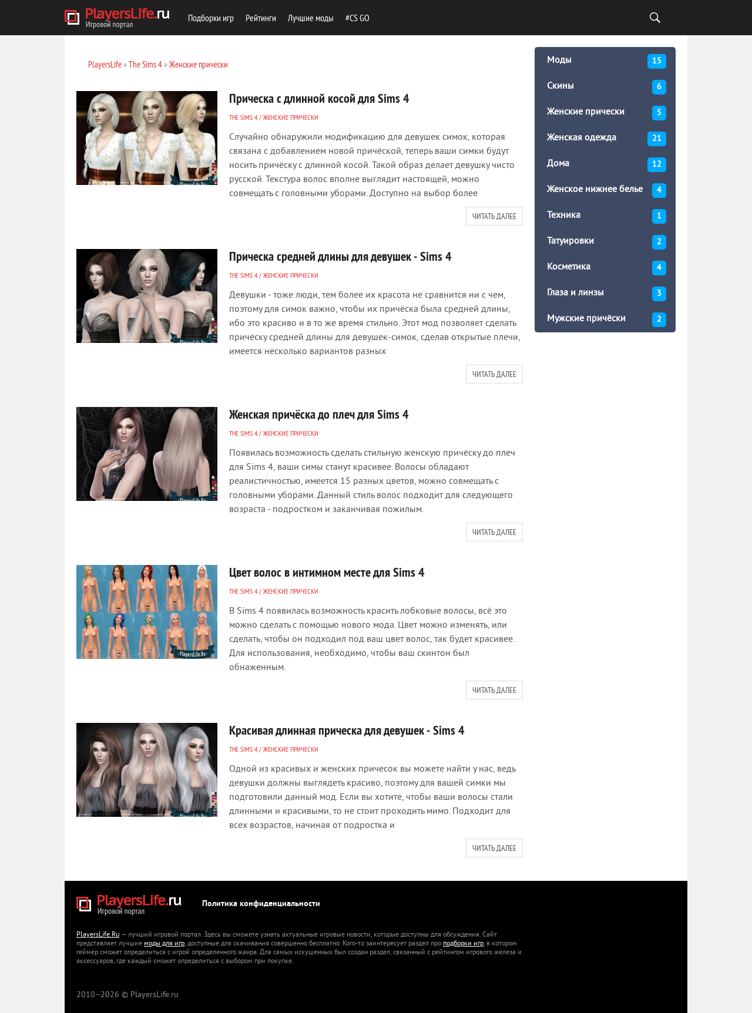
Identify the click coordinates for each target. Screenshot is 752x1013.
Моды (606, 61)
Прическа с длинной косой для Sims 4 (319, 98)
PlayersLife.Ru (97, 935)
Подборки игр (211, 17)
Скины (606, 87)
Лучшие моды (311, 17)
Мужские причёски (606, 319)
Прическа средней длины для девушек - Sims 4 (340, 256)
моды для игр (164, 944)
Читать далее (494, 216)
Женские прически (290, 117)
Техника (606, 216)
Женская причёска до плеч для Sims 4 (319, 414)
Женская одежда (606, 139)
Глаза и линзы (606, 294)
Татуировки (606, 242)
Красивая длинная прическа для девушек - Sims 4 (347, 730)
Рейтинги (261, 17)
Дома (606, 164)
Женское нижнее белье (606, 190)
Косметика (606, 268)
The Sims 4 (243, 117)
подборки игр (463, 944)
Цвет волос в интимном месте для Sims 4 (327, 572)
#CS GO (357, 17)
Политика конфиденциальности (261, 904)
